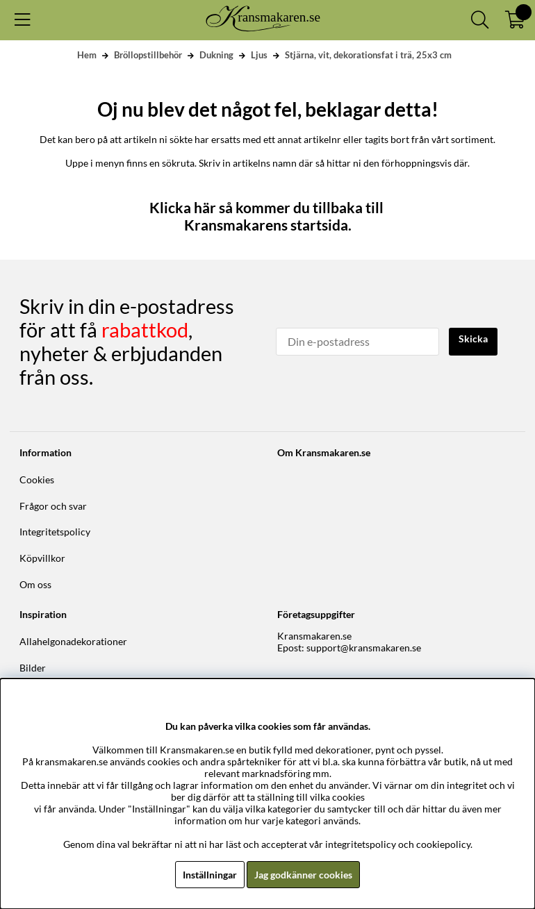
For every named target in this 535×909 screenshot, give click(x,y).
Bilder (32, 668)
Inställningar (210, 875)
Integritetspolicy (54, 531)
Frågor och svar (53, 506)
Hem (87, 54)
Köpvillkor (42, 558)
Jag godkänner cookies (303, 875)
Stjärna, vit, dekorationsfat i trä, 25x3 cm (368, 54)
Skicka (473, 338)
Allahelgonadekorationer (73, 641)
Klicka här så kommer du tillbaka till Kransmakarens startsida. (267, 216)
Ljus (259, 54)
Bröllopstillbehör (148, 54)
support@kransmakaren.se (363, 647)
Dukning (216, 54)
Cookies (36, 479)
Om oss (35, 584)
